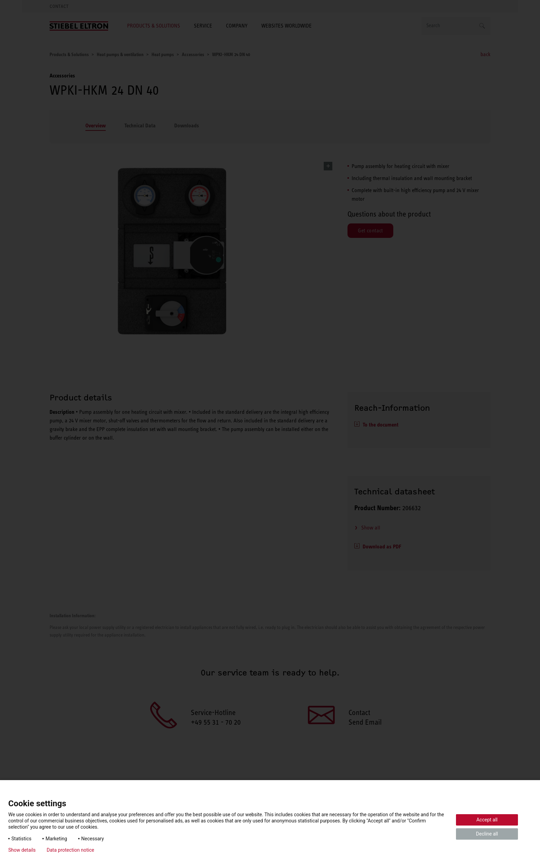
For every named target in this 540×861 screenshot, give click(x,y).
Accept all (487, 819)
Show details (22, 850)
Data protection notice (70, 850)
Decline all (487, 834)
